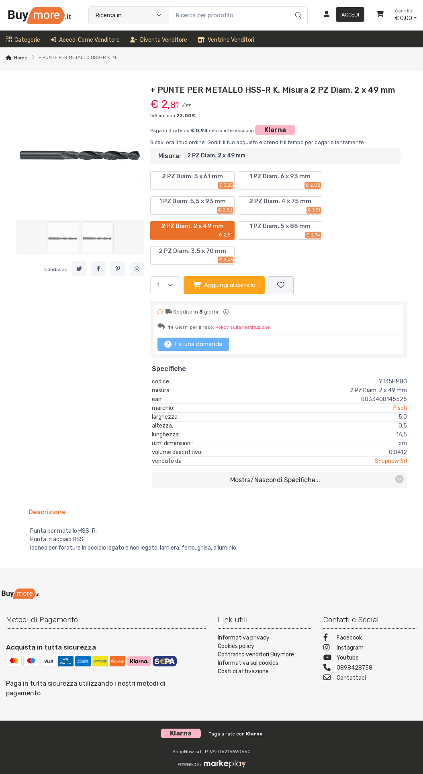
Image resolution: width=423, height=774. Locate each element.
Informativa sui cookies (248, 663)
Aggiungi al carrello (224, 285)
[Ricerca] (297, 6)
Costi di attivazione (243, 671)
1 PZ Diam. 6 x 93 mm (285, 181)
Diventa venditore (158, 40)
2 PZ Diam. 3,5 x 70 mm (196, 255)
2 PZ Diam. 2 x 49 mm (197, 230)
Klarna (275, 130)
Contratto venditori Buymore (256, 654)
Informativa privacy (244, 637)
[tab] (47, 512)
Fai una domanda (193, 344)
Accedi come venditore (85, 40)
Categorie (23, 40)
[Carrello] (380, 15)
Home (20, 58)
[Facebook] (370, 638)
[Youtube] (370, 659)
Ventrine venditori (226, 40)
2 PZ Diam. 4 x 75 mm (285, 206)
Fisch (400, 408)
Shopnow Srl (391, 461)
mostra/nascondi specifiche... (317, 479)
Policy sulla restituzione (242, 327)
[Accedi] (340, 15)
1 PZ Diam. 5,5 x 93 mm (196, 206)
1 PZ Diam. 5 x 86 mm (285, 230)
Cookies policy (236, 646)
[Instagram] (370, 649)
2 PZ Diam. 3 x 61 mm (197, 181)
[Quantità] (165, 285)
